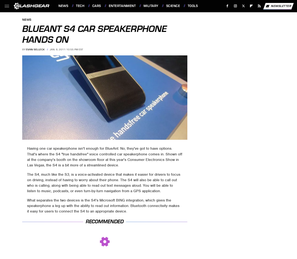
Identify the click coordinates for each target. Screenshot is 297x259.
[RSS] (259, 6)
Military (151, 6)
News (63, 6)
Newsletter (278, 6)
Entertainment (122, 6)
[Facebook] (227, 6)
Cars (96, 6)
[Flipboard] (251, 6)
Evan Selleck (35, 49)
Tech (80, 6)
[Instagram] (235, 6)
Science (173, 6)
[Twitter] (243, 6)
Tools (193, 6)
